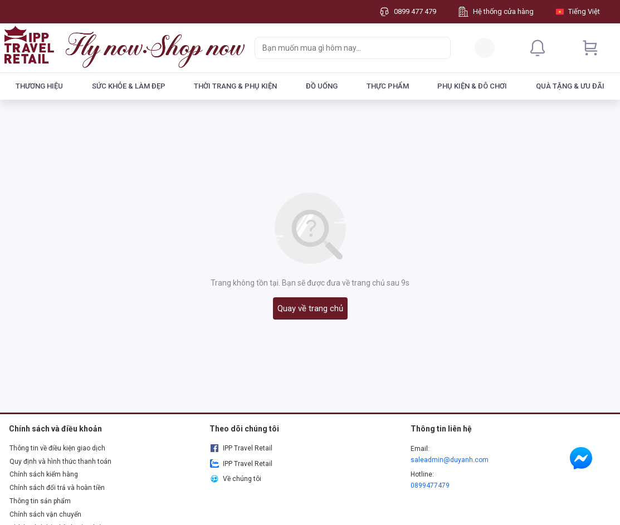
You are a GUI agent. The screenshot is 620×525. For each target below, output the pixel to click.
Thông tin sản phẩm (40, 501)
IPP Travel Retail (241, 448)
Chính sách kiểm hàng (43, 474)
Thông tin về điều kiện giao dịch (57, 448)
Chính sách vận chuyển (45, 514)
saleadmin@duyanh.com (450, 460)
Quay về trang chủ (310, 308)
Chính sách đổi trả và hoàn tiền (57, 488)
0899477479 (430, 485)
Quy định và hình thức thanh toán (60, 461)
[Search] (439, 48)
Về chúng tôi (235, 478)
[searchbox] (342, 48)
